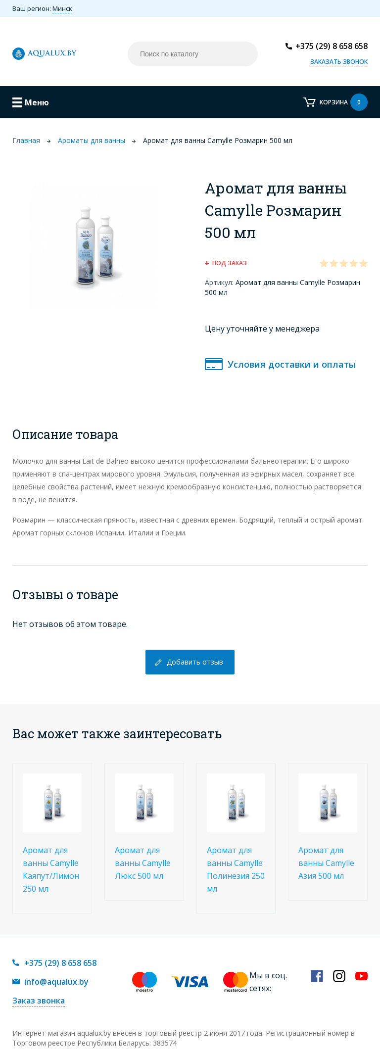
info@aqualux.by (56, 981)
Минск (62, 8)
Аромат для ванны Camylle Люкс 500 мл (143, 863)
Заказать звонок (339, 61)
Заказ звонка (38, 1000)
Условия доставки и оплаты (292, 364)
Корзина (344, 102)
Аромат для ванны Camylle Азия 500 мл (326, 863)
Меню (37, 102)
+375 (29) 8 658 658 (331, 46)
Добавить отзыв (195, 662)
